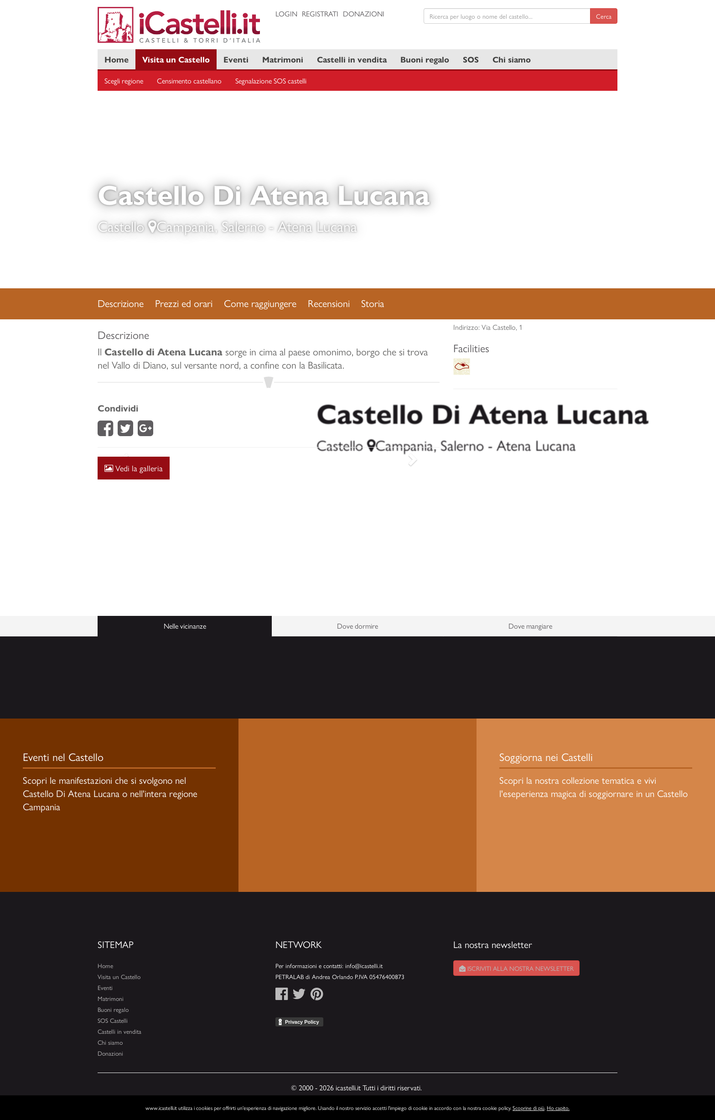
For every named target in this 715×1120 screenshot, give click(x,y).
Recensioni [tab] (329, 303)
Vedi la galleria (133, 468)
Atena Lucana (317, 225)
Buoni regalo (424, 59)
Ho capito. (558, 1108)
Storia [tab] (372, 303)
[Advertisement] (269, 536)
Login (286, 13)
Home (116, 59)
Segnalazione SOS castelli (270, 80)
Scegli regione (123, 80)
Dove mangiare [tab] (530, 625)
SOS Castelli (113, 1020)
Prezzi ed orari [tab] (183, 303)
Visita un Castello (176, 59)
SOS (471, 59)
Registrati (320, 13)
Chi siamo (511, 59)
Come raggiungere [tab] (260, 303)
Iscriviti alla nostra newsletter (516, 968)
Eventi (236, 59)
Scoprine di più (528, 1108)
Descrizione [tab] (121, 303)
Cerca (603, 16)
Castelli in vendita (352, 59)
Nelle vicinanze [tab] (185, 625)
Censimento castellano (189, 80)
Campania (185, 225)
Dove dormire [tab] (357, 625)
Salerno (243, 225)
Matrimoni (282, 59)
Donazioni (363, 13)
